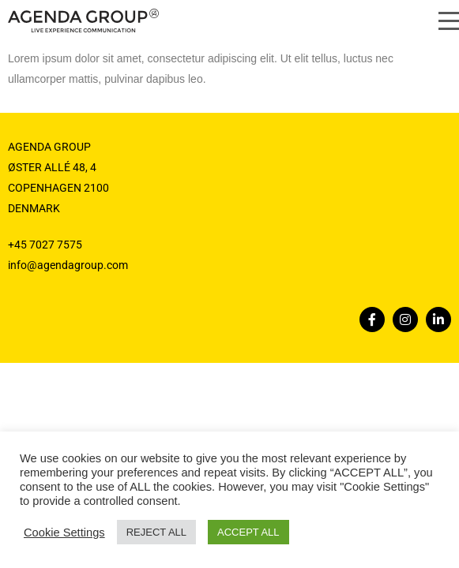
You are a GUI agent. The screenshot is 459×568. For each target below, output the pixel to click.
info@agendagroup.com (68, 265)
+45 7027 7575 (45, 244)
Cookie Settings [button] (64, 532)
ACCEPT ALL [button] (248, 532)
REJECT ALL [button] (156, 532)
